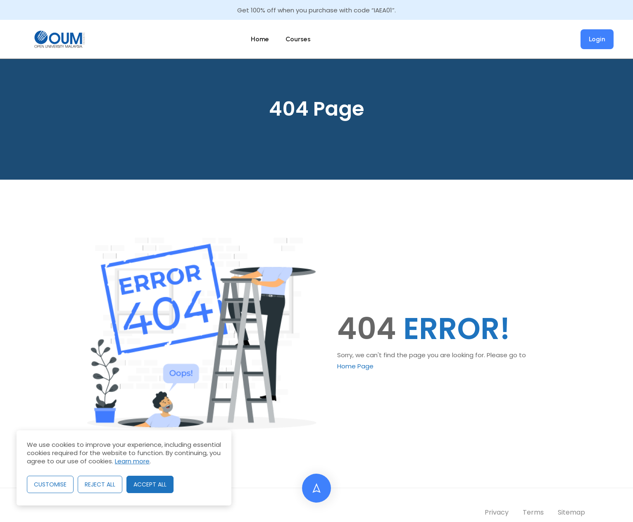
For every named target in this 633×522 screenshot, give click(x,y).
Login (597, 39)
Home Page (355, 366)
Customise (50, 484)
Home (260, 39)
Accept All (150, 484)
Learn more (132, 461)
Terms (533, 512)
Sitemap (571, 512)
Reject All (100, 484)
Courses (298, 39)
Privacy (497, 512)
